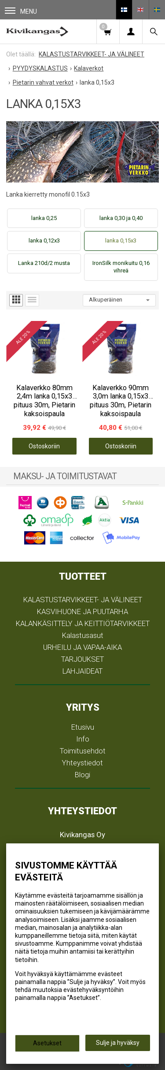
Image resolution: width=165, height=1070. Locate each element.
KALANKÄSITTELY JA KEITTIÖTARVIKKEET (83, 623)
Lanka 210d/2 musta (44, 263)
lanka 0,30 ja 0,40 (121, 218)
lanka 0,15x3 (120, 240)
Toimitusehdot (83, 750)
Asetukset (47, 1043)
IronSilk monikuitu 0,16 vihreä (121, 267)
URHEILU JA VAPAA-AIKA (82, 647)
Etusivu (82, 727)
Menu (21, 11)
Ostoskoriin (44, 446)
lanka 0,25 (44, 218)
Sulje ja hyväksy (117, 1042)
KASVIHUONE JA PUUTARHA (82, 611)
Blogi (82, 774)
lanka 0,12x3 (44, 240)
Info (82, 738)
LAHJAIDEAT (82, 671)
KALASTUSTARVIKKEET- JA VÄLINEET (82, 599)
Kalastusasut (82, 635)
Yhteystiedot (82, 762)
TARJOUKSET (82, 659)
